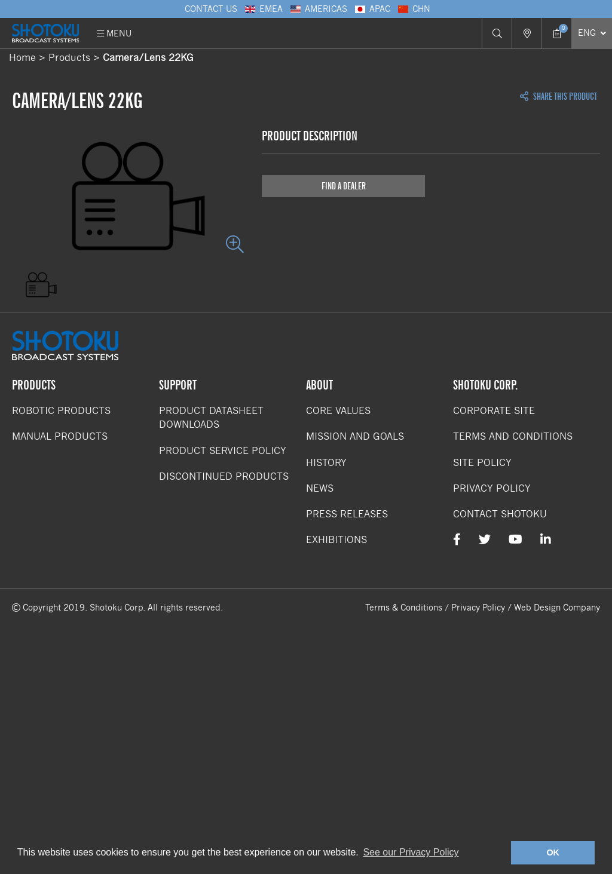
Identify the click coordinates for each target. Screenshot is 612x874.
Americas (318, 9)
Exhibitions (336, 539)
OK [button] (552, 852)
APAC (371, 9)
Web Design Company (557, 607)
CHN (413, 9)
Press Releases (347, 514)
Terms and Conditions (513, 436)
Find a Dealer (344, 186)
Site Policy (482, 462)
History (326, 462)
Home (22, 57)
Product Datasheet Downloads (211, 417)
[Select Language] (591, 33)
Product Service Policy (222, 450)
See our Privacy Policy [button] (410, 852)
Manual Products (60, 436)
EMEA (263, 9)
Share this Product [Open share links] (558, 96)
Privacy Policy (492, 488)
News (319, 488)
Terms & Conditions (403, 607)
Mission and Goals (355, 436)
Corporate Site (494, 410)
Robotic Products (61, 410)
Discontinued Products (224, 476)
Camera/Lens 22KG (148, 57)
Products (69, 57)
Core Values (338, 410)
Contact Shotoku (500, 514)
